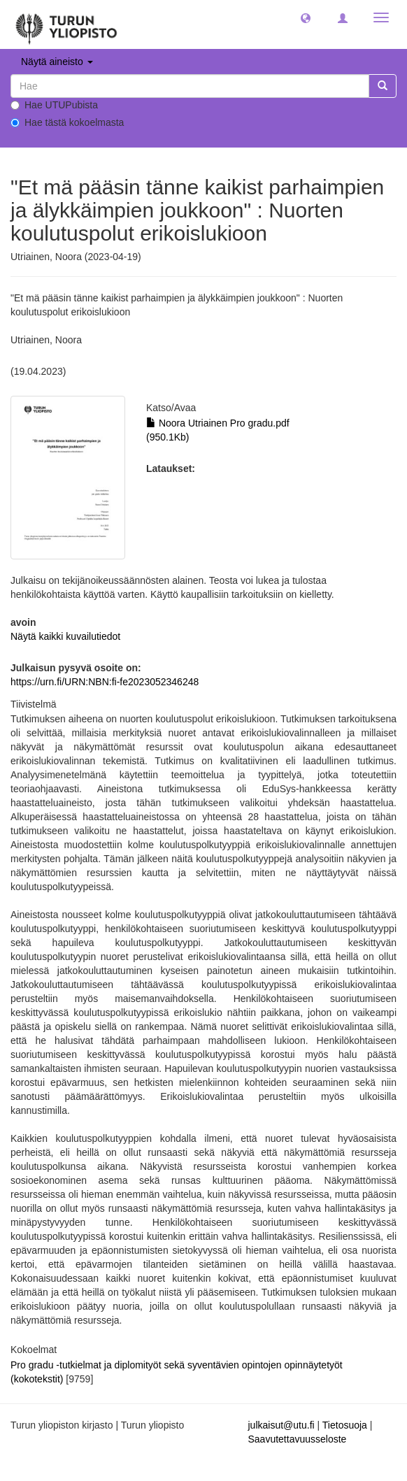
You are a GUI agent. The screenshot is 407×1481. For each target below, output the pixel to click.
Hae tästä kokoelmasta (67, 122)
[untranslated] (189, 86)
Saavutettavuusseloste (297, 1439)
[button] (305, 17)
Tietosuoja (344, 1425)
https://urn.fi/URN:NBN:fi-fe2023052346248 (104, 681)
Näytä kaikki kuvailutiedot (65, 636)
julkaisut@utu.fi (281, 1425)
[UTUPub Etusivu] (66, 24)
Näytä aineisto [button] (57, 61)
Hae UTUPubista (54, 104)
